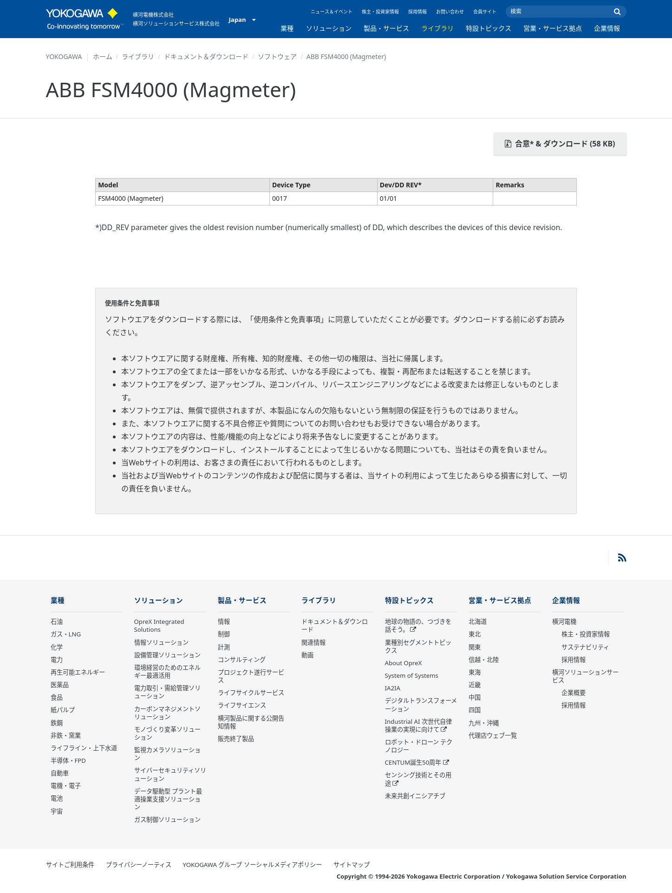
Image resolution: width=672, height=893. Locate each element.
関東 (475, 647)
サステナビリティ (585, 647)
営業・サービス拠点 (552, 28)
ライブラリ (437, 28)
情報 (224, 622)
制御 (224, 634)
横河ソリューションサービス (585, 676)
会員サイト (484, 11)
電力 (57, 660)
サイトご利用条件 (70, 865)
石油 (57, 622)
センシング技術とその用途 (418, 779)
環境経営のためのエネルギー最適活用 (167, 672)
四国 (475, 710)
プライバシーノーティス (138, 865)
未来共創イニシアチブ (415, 796)
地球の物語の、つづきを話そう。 (418, 626)
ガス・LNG (66, 634)
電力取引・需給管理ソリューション (167, 692)
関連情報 (313, 643)
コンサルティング (242, 660)
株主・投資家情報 (380, 11)
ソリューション (329, 28)
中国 (475, 698)
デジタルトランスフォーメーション (421, 705)
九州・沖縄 (484, 723)
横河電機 (564, 622)
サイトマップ (351, 865)
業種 (287, 28)
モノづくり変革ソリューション (167, 734)
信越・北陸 (484, 660)
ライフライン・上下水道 (84, 748)
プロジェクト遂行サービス (251, 676)
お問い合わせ (450, 11)
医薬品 (60, 685)
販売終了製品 (236, 739)
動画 (307, 655)
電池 (57, 798)
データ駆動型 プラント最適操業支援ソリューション (168, 799)
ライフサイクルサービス (251, 693)
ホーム (102, 56)
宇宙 (57, 811)
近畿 (475, 685)
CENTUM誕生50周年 (413, 763)
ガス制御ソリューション (167, 820)
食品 (57, 698)
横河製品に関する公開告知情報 (251, 722)
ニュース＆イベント (331, 11)
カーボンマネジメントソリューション (167, 713)
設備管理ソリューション (167, 655)
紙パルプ (63, 710)
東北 (475, 634)
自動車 (60, 773)
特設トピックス (488, 28)
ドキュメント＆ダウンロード (206, 56)
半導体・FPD (68, 761)
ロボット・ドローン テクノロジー (418, 746)
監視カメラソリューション (167, 754)
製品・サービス (386, 28)
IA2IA (392, 688)
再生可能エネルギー (78, 672)
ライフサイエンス (242, 705)
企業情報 (607, 28)
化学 (57, 647)
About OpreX (403, 663)
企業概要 (573, 693)
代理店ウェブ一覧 (493, 736)
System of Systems (411, 676)
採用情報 (417, 11)
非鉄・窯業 (66, 736)
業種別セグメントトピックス (418, 647)
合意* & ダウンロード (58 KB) (560, 144)
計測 (224, 647)
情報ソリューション (161, 643)
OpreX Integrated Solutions (159, 626)
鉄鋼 (57, 723)
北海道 (478, 622)
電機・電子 (66, 786)
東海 (475, 672)
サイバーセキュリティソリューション (170, 775)
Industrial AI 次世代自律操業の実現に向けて (418, 726)
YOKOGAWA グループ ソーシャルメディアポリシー (252, 865)
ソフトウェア (277, 56)
